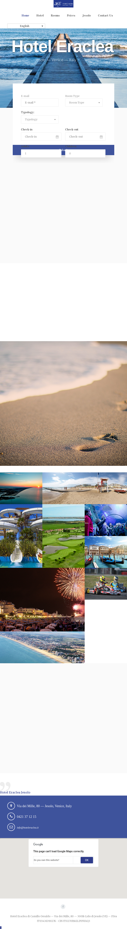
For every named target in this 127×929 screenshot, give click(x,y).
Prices (71, 15)
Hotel (40, 15)
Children (70, 146)
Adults (25, 146)
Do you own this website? (46, 860)
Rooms (55, 15)
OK (86, 860)
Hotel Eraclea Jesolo (15, 792)
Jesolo (86, 15)
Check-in (26, 129)
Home (25, 15)
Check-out (71, 129)
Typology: (27, 112)
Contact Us (105, 15)
